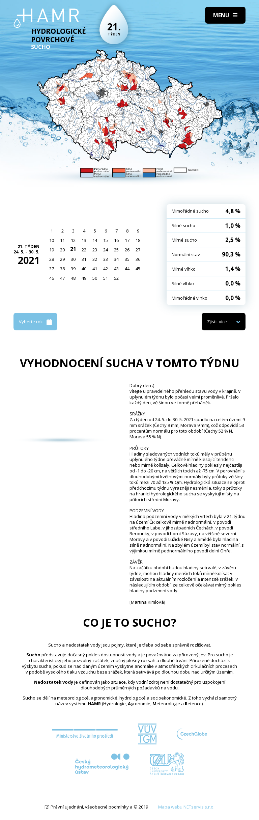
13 (84, 240)
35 (127, 259)
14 (94, 240)
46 (51, 278)
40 (84, 269)
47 (62, 278)
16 (116, 240)
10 (51, 240)
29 (62, 259)
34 (116, 259)
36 (138, 259)
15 (105, 240)
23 (94, 250)
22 (84, 250)
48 (73, 278)
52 (116, 278)
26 (127, 250)
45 (138, 269)
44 (127, 269)
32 (94, 259)
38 (62, 269)
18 (138, 240)
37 (51, 269)
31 (84, 259)
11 (62, 240)
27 (138, 250)
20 (62, 250)
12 (73, 240)
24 (105, 250)
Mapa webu (170, 807)
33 (105, 259)
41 (94, 269)
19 (51, 250)
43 (116, 269)
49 (84, 278)
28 (51, 259)
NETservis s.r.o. (198, 807)
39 (73, 269)
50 (94, 278)
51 (105, 278)
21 (73, 249)
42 (105, 269)
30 (73, 259)
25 (116, 250)
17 (127, 240)
